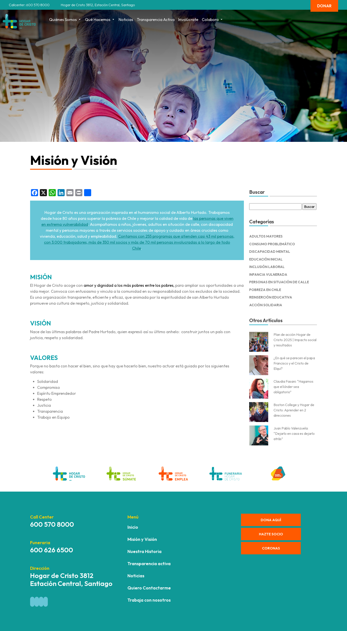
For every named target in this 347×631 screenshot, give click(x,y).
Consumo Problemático (272, 244)
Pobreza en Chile (265, 290)
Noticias (126, 19)
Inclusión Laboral (267, 267)
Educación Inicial (266, 259)
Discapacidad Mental (269, 251)
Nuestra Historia (144, 551)
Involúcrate (188, 19)
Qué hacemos (100, 19)
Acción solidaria (265, 305)
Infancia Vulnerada (268, 274)
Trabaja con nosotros (149, 600)
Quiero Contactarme (149, 588)
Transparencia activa (156, 19)
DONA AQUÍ (271, 520)
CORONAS (271, 548)
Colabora (212, 19)
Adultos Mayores (266, 236)
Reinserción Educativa (270, 297)
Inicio (132, 527)
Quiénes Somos (65, 19)
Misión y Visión (142, 539)
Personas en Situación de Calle (279, 282)
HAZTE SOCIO (271, 534)
